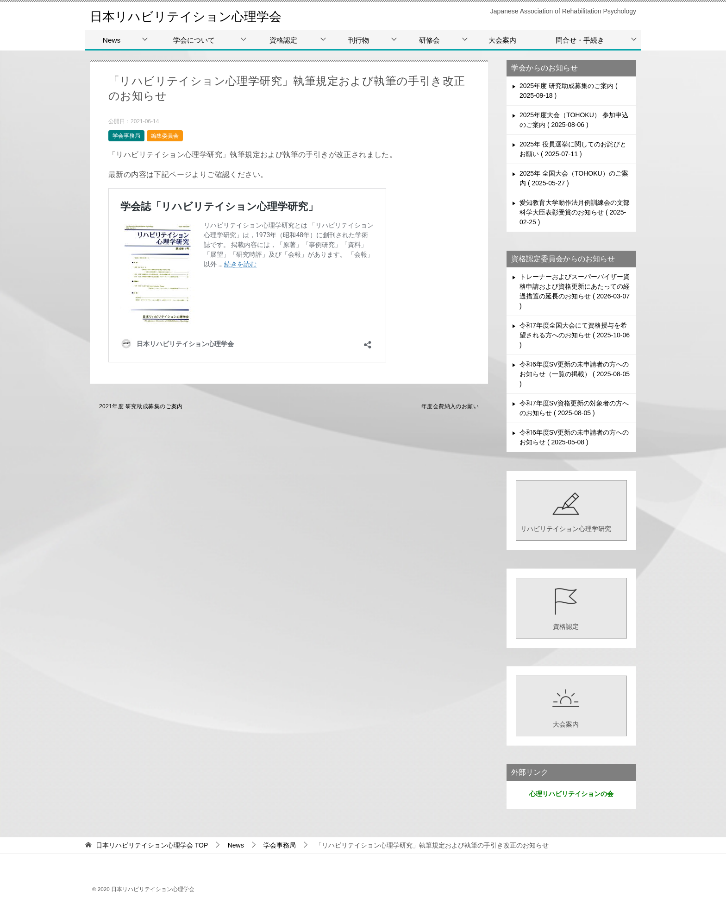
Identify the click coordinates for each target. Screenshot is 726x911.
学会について (194, 40)
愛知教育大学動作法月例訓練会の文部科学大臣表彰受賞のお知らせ (574, 212)
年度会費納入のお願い (450, 406)
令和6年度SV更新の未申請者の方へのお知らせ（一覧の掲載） (574, 374)
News (111, 40)
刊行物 (358, 40)
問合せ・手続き (580, 40)
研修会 (429, 40)
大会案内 (502, 40)
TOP (152, 845)
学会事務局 (126, 136)
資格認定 (283, 40)
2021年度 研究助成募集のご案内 (141, 406)
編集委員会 (165, 136)
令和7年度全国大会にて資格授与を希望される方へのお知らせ (574, 335)
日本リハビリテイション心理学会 (196, 16)
